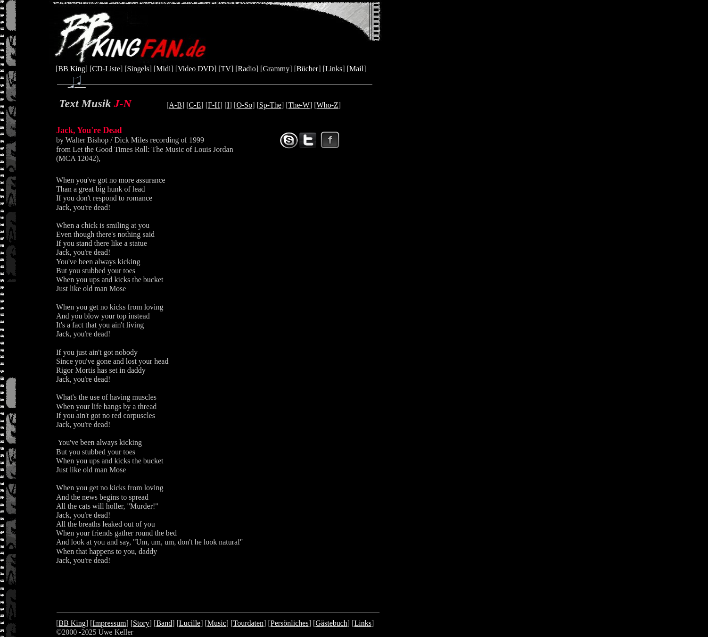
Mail (356, 69)
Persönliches (290, 623)
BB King (71, 69)
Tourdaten (248, 623)
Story (141, 623)
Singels (138, 69)
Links (333, 69)
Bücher (307, 69)
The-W (299, 105)
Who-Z (327, 105)
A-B (175, 105)
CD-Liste (106, 69)
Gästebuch (331, 623)
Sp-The (270, 105)
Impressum (109, 623)
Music (216, 623)
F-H (214, 105)
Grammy (276, 69)
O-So (244, 105)
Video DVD (196, 69)
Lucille (189, 623)
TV (226, 69)
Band (164, 623)
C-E (195, 105)
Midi (163, 69)
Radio (247, 69)
